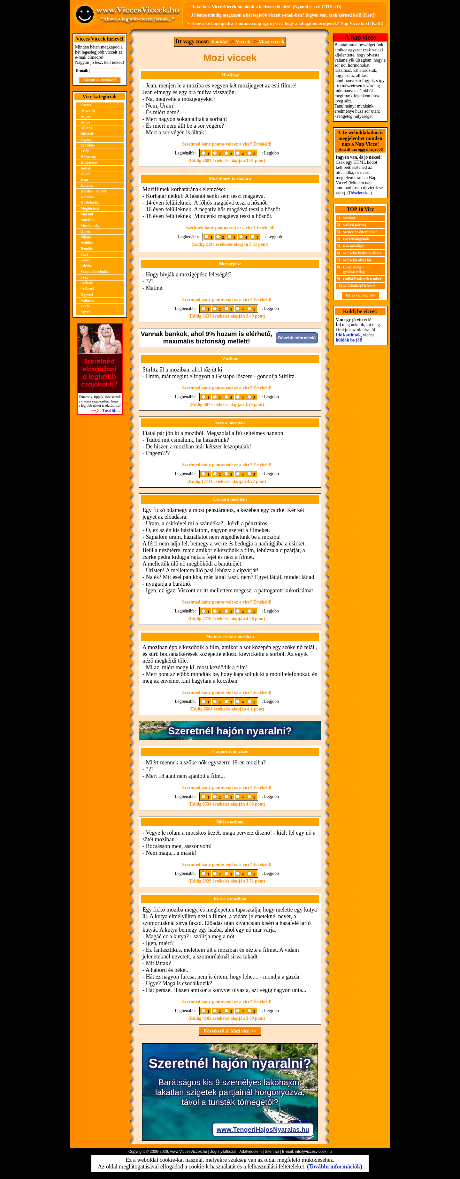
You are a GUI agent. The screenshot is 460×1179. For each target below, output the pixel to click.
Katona (86, 185)
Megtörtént (89, 208)
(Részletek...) (360, 193)
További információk (334, 1166)
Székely (86, 283)
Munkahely (89, 225)
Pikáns (86, 237)
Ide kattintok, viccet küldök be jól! (355, 337)
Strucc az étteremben (360, 232)
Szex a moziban (230, 422)
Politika (86, 243)
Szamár (349, 218)
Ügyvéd (86, 294)
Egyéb (85, 312)
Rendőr (86, 248)
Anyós (85, 116)
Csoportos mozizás (230, 751)
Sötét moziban (229, 822)
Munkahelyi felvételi (360, 286)
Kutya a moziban (230, 899)
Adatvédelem (250, 1151)
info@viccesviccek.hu (313, 1151)
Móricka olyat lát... (358, 260)
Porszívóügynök (356, 239)
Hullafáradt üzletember (362, 279)
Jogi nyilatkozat (223, 1151)
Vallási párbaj (354, 225)
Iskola (85, 174)
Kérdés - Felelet (93, 191)
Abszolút (87, 111)
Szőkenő (87, 289)
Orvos (85, 231)
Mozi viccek (271, 41)
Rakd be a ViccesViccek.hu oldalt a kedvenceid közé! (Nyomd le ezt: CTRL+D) (266, 6)
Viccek (243, 41)
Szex (84, 277)
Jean (84, 179)
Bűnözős (87, 133)
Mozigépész (230, 263)
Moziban (230, 359)
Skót (84, 254)
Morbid (86, 214)
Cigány (86, 139)
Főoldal (219, 41)
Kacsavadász (353, 246)
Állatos (86, 128)
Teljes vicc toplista (360, 295)
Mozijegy (230, 74)
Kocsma (87, 197)
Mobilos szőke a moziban (230, 636)
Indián (85, 168)
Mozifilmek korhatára (230, 178)
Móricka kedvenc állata (362, 253)
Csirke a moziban (230, 499)
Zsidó (85, 306)
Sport (85, 260)
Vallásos (87, 300)
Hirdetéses (89, 162)
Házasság (88, 156)
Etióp (84, 151)
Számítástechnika (94, 271)
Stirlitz (86, 266)
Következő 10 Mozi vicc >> (230, 1031)
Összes (85, 105)
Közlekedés (89, 202)
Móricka (87, 220)
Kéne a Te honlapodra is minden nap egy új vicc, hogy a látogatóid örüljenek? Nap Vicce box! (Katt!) (287, 23)
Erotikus (87, 145)
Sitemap (272, 1151)
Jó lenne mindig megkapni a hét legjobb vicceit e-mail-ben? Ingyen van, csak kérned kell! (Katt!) (283, 15)
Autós (85, 122)
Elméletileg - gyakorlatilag (354, 269)
